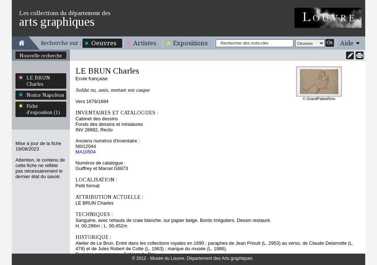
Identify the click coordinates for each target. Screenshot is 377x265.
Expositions (190, 43)
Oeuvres (103, 43)
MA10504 (85, 152)
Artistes (144, 43)
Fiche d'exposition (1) (43, 109)
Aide (346, 43)
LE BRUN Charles (38, 81)
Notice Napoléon (45, 95)
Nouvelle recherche (41, 56)
